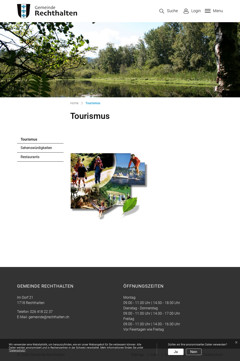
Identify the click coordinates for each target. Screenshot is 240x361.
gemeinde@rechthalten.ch (49, 317)
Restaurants (30, 157)
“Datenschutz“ (17, 350)
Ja (176, 352)
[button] (169, 11)
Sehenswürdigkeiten (36, 148)
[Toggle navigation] (213, 11)
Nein (193, 352)
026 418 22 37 (41, 312)
